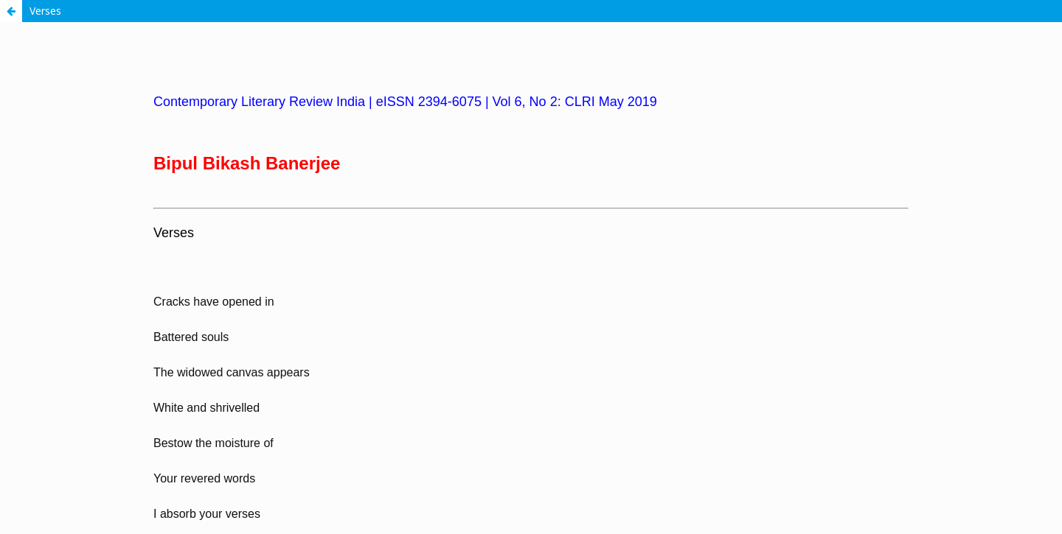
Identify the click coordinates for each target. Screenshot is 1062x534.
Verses (45, 11)
